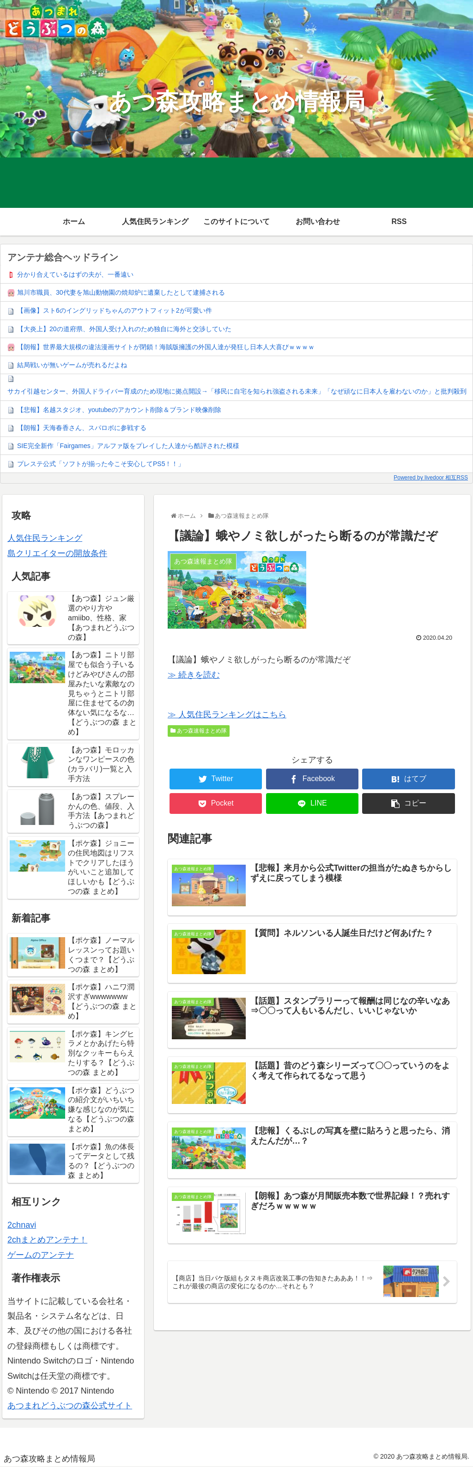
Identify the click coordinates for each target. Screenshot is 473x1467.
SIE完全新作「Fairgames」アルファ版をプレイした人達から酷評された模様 (128, 445)
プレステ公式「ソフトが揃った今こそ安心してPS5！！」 (100, 463)
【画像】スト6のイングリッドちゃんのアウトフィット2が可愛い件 (114, 310)
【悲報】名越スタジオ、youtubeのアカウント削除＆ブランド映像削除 (119, 409)
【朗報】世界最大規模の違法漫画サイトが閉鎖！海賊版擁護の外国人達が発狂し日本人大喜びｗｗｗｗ (166, 347)
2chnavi (21, 1225)
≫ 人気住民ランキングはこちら (227, 714)
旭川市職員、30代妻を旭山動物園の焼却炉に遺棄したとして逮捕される (121, 292)
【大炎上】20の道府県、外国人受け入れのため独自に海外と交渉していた (124, 329)
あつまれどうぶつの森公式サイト (69, 1405)
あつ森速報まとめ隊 (198, 730)
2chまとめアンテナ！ (47, 1239)
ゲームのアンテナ (40, 1255)
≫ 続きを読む (194, 674)
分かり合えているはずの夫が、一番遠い (75, 274)
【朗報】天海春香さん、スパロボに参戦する (81, 427)
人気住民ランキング (44, 538)
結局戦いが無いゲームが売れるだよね (72, 365)
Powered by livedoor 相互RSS (431, 477)
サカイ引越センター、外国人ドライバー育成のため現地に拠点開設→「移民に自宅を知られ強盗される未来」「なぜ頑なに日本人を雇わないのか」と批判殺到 (237, 391)
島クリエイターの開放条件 (57, 553)
